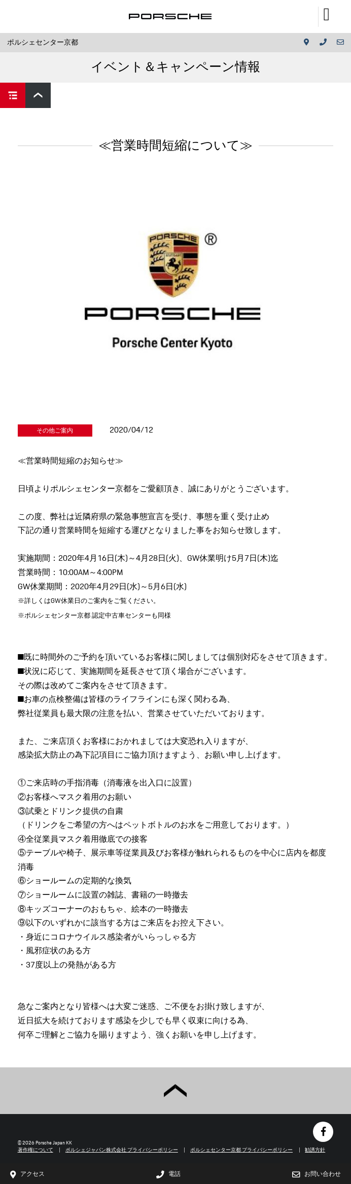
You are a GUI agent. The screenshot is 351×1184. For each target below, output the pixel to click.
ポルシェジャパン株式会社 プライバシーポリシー (121, 1150)
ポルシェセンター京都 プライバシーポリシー (241, 1150)
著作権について (35, 1150)
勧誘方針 (315, 1150)
